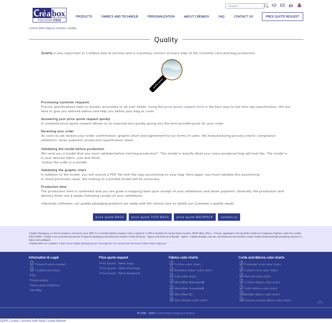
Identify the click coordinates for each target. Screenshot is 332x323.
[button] (266, 6)
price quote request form (184, 107)
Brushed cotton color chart (190, 270)
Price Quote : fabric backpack (120, 273)
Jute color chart (182, 276)
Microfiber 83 (180, 294)
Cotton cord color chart (258, 270)
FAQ (221, 16)
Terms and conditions (45, 285)
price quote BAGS (110, 217)
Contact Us (243, 16)
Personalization (161, 16)
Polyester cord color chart (260, 264)
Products (84, 16)
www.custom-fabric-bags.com (150, 243)
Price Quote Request (282, 16)
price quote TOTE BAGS (150, 217)
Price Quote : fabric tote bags (120, 268)
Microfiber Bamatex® (186, 282)
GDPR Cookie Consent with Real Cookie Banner (33, 321)
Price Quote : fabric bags (117, 263)
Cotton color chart (185, 264)
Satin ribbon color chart (258, 288)
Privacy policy (39, 280)
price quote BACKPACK (195, 217)
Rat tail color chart (255, 276)
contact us (229, 217)
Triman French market (48, 264)
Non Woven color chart (188, 300)
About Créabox (196, 16)
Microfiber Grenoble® (186, 288)
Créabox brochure (45, 270)
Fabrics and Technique (119, 16)
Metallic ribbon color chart (259, 294)
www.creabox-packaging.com (81, 243)
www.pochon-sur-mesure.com (114, 243)
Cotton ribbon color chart (259, 282)
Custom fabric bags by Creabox (47, 28)
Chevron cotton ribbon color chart (265, 300)
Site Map (36, 290)
